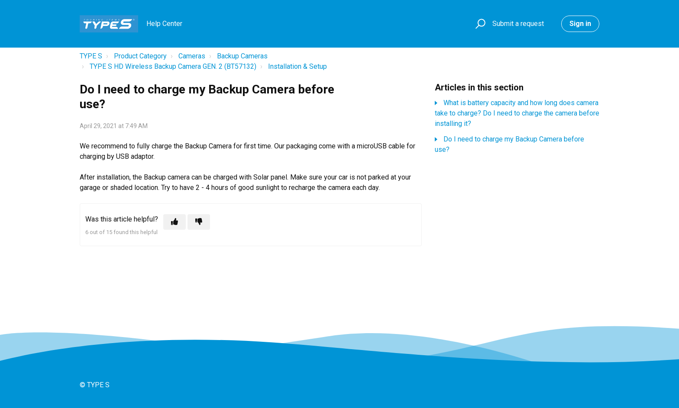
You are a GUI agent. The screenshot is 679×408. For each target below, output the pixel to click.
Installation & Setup (297, 66)
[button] (479, 24)
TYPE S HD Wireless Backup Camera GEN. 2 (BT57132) (173, 66)
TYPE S (91, 56)
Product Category (140, 56)
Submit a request (518, 23)
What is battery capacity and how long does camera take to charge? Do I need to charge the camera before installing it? (517, 113)
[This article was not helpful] (199, 222)
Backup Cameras (242, 56)
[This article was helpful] (174, 222)
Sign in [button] (580, 23)
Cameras (191, 56)
